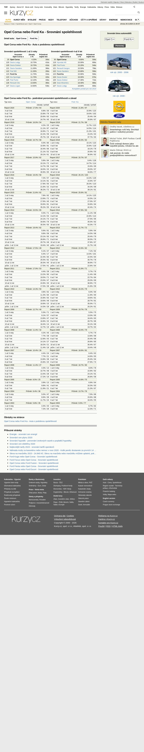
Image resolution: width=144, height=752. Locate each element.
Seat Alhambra (63, 83)
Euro (39, 486)
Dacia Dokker (15, 65)
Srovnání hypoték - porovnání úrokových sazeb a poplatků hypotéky (40, 440)
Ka (77, 102)
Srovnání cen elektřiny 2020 (22, 444)
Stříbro (72, 499)
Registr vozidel (108, 486)
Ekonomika (57, 489)
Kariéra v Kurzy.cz (106, 519)
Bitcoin (61, 7)
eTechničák (113, 488)
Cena (110, 483)
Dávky (103, 20)
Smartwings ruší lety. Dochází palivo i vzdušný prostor (124, 131)
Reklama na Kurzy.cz (108, 516)
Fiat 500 (13, 71)
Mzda (40, 493)
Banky (31, 479)
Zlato (55, 7)
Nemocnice (126, 20)
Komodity (48, 7)
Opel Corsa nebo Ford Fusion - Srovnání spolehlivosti (34, 463)
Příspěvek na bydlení (11, 492)
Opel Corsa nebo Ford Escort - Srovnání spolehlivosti (34, 469)
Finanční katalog (109, 491)
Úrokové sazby (34, 483)
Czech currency (108, 501)
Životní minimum (10, 498)
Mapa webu (112, 494)
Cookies (70, 516)
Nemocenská (33, 500)
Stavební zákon (84, 501)
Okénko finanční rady (110, 122)
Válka (112, 7)
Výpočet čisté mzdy (11, 483)
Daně (80, 505)
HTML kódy (117, 526)
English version (109, 498)
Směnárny (32, 486)
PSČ (90, 483)
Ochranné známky (84, 492)
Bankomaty (40, 479)
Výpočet (17, 479)
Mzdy (51, 20)
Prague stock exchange (111, 505)
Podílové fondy (66, 486)
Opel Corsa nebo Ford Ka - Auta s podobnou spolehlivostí (30, 421)
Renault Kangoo (63, 68)
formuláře (86, 505)
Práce (107, 7)
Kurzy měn (39, 7)
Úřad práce (33, 493)
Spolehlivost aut (21, 24)
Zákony (100, 7)
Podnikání (82, 479)
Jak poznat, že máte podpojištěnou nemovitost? (123, 155)
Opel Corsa (21, 38)
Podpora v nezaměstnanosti (39, 503)
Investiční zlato (63, 499)
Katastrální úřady (84, 489)
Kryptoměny (57, 492)
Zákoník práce (83, 498)
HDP (64, 489)
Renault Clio (15, 83)
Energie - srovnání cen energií (23, 434)
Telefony (62, 20)
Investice (56, 479)
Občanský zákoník (85, 495)
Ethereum (73, 492)
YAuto (122, 2)
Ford (73, 102)
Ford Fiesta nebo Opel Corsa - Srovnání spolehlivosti (34, 466)
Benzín (66, 502)
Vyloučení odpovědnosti (65, 519)
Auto (13, 24)
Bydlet (135, 2)
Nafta (72, 502)
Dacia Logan (15, 86)
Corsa (33, 102)
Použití (101, 526)
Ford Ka (33, 38)
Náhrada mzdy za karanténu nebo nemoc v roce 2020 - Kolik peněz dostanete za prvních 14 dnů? (53, 450)
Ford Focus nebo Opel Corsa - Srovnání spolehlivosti (34, 460)
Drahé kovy (57, 496)
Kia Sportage (15, 77)
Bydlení (32, 20)
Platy (44, 493)
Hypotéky (69, 7)
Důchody (32, 506)
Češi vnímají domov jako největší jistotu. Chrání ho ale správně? (124, 146)
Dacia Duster (62, 77)
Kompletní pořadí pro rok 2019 (84, 89)
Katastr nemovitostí (85, 486)
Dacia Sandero (16, 68)
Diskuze (119, 7)
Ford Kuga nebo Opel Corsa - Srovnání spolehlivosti (33, 456)
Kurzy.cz (7, 24)
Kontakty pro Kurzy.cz (108, 523)
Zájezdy (116, 2)
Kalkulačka (91, 7)
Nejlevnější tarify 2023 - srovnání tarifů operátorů (32, 447)
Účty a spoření (89, 20)
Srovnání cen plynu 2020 (21, 437)
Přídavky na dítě (10, 489)
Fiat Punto (14, 80)
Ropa (55, 502)
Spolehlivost (117, 483)
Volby (105, 494)
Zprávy (12, 7)
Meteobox (128, 2)
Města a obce (83, 483)
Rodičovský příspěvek (12, 495)
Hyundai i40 (61, 62)
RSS (108, 526)
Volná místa (39, 490)
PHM (61, 502)
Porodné (42, 500)
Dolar (44, 486)
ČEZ (61, 483)
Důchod (74, 20)
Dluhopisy (57, 486)
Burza (55, 483)
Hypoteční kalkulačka (12, 501)
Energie (83, 7)
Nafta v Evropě (58, 505)
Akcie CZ (20, 7)
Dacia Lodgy (15, 62)
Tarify (76, 7)
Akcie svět (29, 7)
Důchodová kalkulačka (12, 486)
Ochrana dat (59, 516)
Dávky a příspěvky (36, 497)
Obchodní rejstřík (106, 2)
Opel (28, 102)
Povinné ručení (9, 505)
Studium (141, 2)
